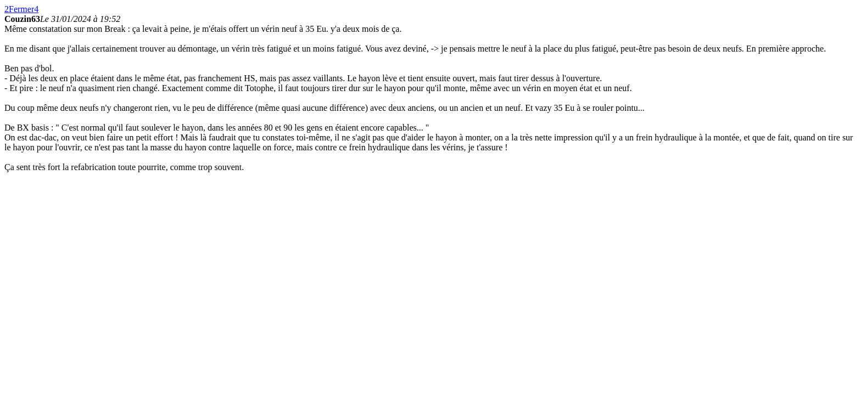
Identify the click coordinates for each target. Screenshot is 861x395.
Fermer (21, 9)
